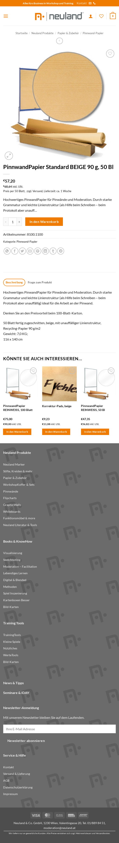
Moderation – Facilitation (20, 566)
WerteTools (10, 655)
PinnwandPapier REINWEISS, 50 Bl (93, 408)
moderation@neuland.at (59, 828)
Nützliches (10, 648)
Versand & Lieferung (16, 773)
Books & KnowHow (17, 541)
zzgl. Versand (34, 191)
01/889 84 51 (96, 823)
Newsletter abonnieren (26, 741)
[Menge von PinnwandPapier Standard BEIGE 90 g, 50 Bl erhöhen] (19, 221)
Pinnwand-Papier (93, 33)
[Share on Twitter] (22, 251)
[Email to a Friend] (30, 251)
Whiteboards (11, 511)
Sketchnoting (11, 560)
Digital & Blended (14, 580)
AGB (6, 780)
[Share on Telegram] (60, 251)
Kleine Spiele (11, 641)
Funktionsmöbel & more (19, 518)
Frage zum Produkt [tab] (40, 282)
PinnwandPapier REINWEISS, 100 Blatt (18, 408)
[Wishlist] (101, 16)
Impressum (10, 794)
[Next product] (59, 41)
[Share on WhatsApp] (7, 251)
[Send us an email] (90, 3)
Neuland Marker (14, 464)
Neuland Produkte (42, 33)
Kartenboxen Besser (16, 600)
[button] (5, 16)
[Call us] (94, 3)
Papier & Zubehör (68, 33)
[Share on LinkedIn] (45, 251)
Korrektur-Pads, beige (56, 406)
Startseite (22, 33)
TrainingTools (12, 635)
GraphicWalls (12, 505)
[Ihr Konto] (91, 16)
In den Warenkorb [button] (17, 431)
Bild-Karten (11, 607)
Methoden (10, 586)
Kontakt (82, 3)
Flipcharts (10, 498)
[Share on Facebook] (14, 251)
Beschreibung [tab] (14, 282)
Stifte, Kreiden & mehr (18, 471)
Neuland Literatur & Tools (20, 525)
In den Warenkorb (44, 222)
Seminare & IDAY (16, 693)
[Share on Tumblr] (53, 251)
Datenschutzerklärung (18, 787)
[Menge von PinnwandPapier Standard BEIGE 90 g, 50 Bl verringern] (5, 221)
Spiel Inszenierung (15, 593)
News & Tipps (13, 683)
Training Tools (13, 623)
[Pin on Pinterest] (37, 251)
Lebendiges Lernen (15, 573)
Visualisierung (12, 553)
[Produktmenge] (12, 221)
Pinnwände (10, 491)
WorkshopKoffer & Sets (18, 484)
